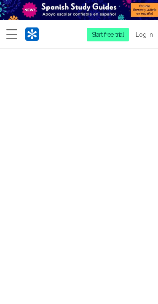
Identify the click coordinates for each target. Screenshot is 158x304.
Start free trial (108, 34)
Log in (144, 34)
